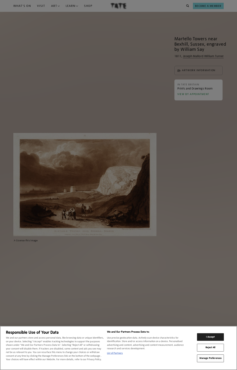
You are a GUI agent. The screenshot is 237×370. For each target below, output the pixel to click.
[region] (118, 348)
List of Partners (115, 353)
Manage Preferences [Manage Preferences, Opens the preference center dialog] (210, 358)
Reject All (210, 347)
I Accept (210, 337)
